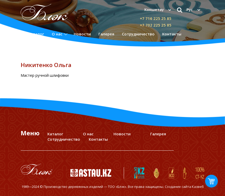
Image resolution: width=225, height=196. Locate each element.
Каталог (36, 33)
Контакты (171, 33)
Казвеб (198, 186)
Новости (82, 33)
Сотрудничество (138, 33)
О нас (57, 33)
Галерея (106, 33)
